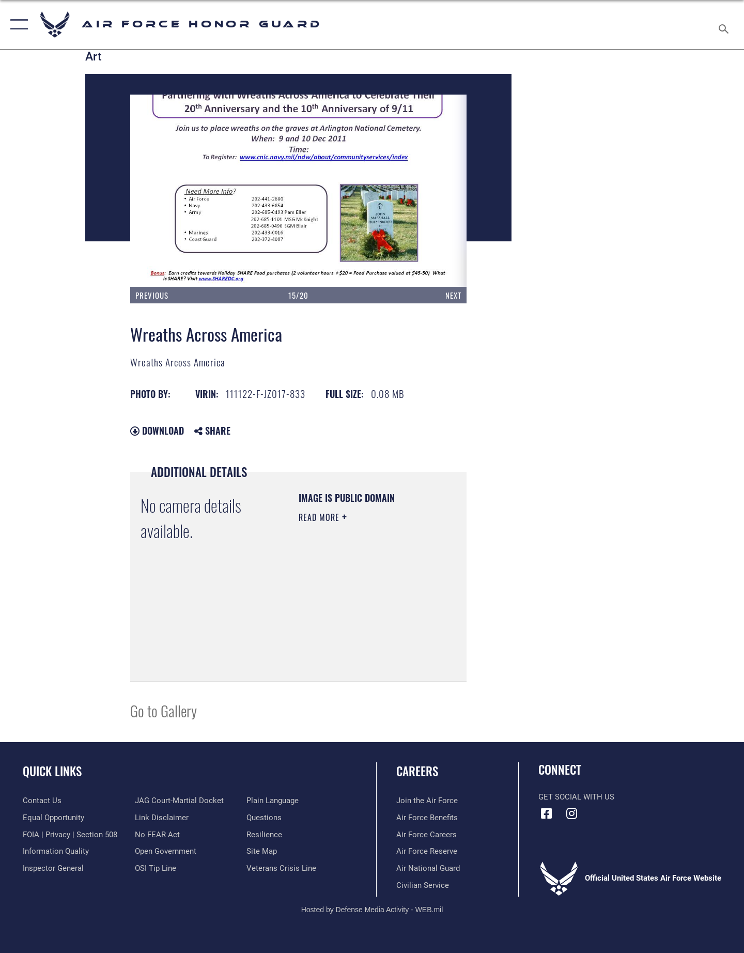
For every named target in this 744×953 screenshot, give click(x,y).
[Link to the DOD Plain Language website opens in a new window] (272, 800)
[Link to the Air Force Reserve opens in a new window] (426, 851)
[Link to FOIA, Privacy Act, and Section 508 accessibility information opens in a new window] (70, 834)
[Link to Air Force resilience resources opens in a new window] (264, 834)
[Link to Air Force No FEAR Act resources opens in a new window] (157, 834)
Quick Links (52, 771)
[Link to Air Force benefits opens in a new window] (427, 817)
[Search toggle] (725, 25)
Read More (320, 517)
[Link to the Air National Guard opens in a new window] (428, 868)
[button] (17, 24)
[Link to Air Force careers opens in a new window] (426, 834)
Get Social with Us (576, 797)
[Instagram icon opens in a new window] (572, 813)
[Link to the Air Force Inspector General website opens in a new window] (53, 868)
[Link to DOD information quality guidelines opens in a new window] (56, 851)
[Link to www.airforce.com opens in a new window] (427, 800)
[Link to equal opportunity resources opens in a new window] (53, 817)
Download (157, 430)
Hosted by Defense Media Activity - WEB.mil (372, 909)
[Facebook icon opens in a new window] (546, 813)
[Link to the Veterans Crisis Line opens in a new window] (281, 868)
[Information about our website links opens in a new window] (162, 817)
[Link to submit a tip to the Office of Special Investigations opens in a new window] (155, 868)
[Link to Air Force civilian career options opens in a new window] (422, 885)
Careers (417, 771)
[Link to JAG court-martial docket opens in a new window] (179, 800)
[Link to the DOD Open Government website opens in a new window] (165, 851)
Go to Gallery (163, 710)
